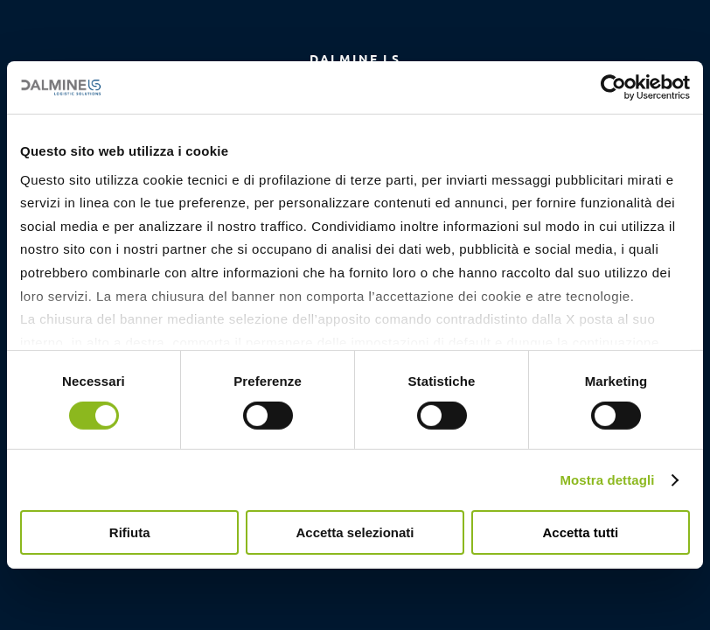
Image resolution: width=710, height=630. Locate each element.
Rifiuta (129, 532)
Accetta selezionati (355, 532)
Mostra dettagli (607, 479)
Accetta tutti (580, 532)
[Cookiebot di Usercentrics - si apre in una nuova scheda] (613, 87)
